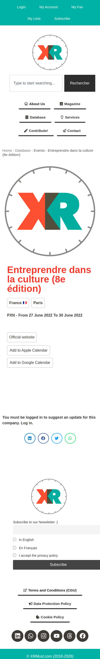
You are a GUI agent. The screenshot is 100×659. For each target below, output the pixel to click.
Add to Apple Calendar (29, 350)
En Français (25, 548)
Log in (26, 423)
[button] (29, 438)
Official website (22, 337)
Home (7, 150)
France (18, 303)
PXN (11, 315)
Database (22, 150)
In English (23, 540)
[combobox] (35, 83)
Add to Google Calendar (30, 363)
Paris (38, 303)
